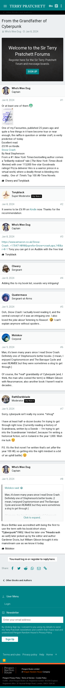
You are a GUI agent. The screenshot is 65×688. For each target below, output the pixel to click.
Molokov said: (12, 488)
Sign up (10, 639)
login (7, 604)
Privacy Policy (45, 632)
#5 (61, 306)
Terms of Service (28, 678)
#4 (61, 278)
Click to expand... (33, 517)
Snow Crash (9, 149)
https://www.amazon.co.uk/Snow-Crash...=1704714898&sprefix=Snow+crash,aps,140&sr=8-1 (32, 245)
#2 (61, 204)
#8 (61, 479)
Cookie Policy (41, 678)
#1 (61, 100)
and (17, 180)
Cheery (16, 266)
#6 (61, 347)
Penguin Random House (32, 672)
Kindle (33, 209)
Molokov (17, 335)
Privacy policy (30, 654)
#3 (61, 236)
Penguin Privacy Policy (11, 678)
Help (41, 654)
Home (49, 654)
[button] (5, 6)
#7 (61, 408)
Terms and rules (11, 654)
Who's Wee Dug (13, 31)
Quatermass (19, 294)
